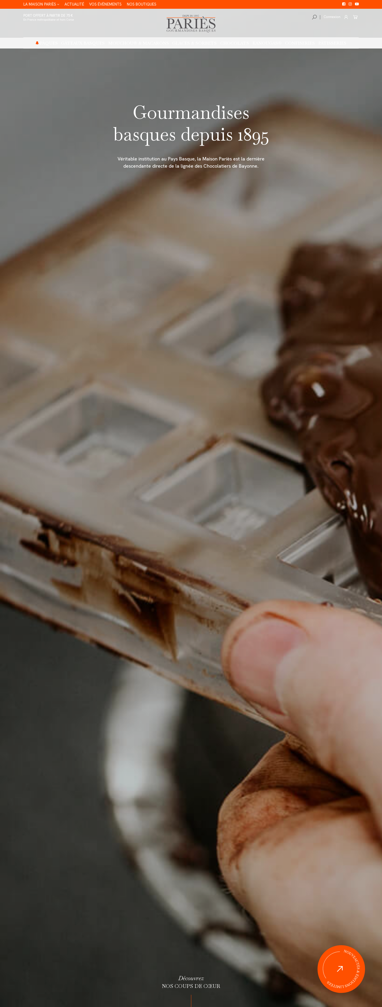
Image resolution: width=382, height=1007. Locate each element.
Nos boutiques (142, 4)
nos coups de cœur (191, 981)
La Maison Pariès (37, 4)
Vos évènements (105, 4)
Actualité (73, 4)
